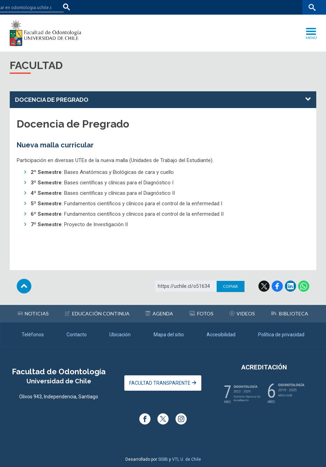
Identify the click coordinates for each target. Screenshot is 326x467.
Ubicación (120, 334)
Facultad (36, 65)
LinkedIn (290, 286)
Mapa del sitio (169, 334)
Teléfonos (33, 334)
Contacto (77, 334)
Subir (24, 286)
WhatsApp (303, 286)
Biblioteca (289, 313)
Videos (242, 313)
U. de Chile (190, 459)
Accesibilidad (221, 334)
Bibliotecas (291, 7)
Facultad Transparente (162, 383)
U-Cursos (239, 7)
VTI (175, 459)
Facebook (277, 286)
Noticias (33, 313)
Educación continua (97, 313)
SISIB (163, 459)
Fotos (201, 313)
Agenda (159, 313)
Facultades (203, 7)
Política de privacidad (281, 334)
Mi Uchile (264, 7)
